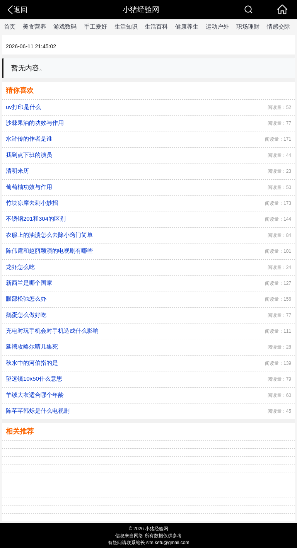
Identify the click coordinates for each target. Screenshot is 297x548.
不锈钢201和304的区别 (36, 218)
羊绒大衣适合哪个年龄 (35, 394)
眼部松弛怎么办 (26, 298)
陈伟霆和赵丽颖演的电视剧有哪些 (49, 250)
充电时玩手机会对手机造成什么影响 (52, 330)
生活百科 (156, 26)
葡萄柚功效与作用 (29, 187)
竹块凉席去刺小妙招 (32, 202)
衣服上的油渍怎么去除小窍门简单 (49, 234)
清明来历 (17, 170)
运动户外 (217, 26)
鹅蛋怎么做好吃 (26, 314)
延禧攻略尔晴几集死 (32, 346)
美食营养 (34, 26)
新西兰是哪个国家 (29, 282)
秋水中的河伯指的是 (32, 362)
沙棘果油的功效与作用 (35, 122)
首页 (9, 26)
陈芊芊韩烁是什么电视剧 (38, 410)
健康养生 (186, 26)
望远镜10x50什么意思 (34, 378)
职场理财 (247, 26)
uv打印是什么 (23, 107)
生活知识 (126, 26)
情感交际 (278, 26)
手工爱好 (95, 26)
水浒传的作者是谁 (29, 138)
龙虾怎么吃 (20, 267)
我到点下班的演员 (29, 154)
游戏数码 (65, 26)
